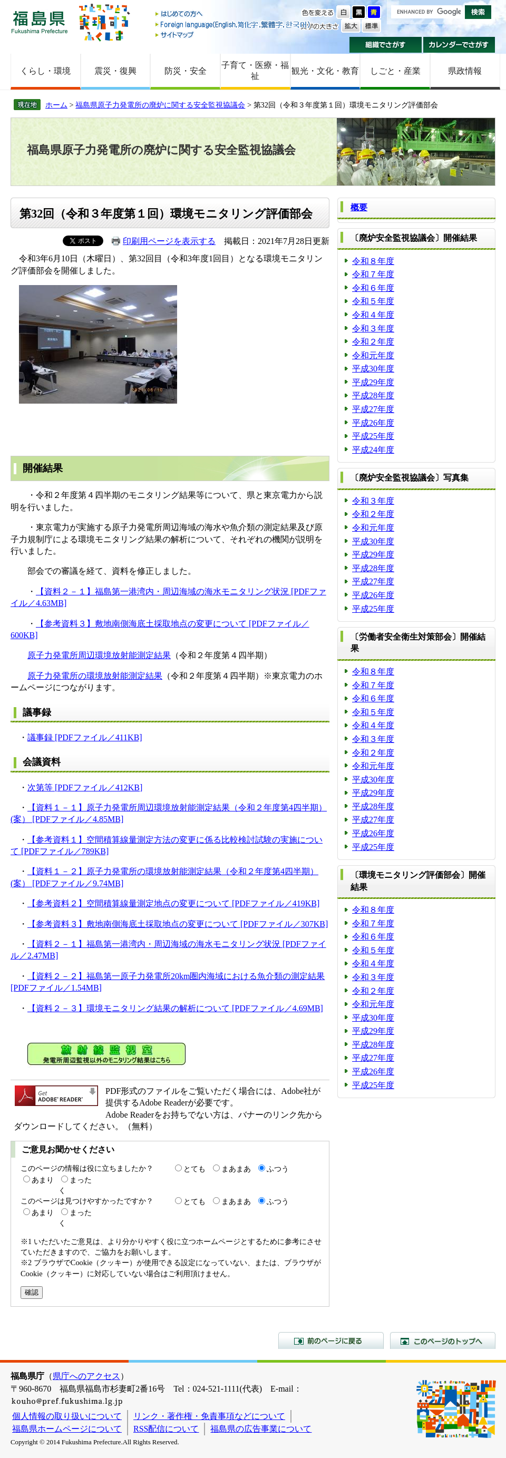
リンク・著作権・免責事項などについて (209, 1416)
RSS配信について (166, 1428)
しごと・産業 (395, 70)
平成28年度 (373, 395)
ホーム (56, 105)
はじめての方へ (233, 14)
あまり (43, 1180)
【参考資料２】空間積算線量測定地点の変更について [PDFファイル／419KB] (173, 903)
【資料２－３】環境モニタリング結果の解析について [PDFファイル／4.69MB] (175, 1008)
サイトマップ (233, 35)
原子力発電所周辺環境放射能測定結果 (99, 655)
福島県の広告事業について (261, 1428)
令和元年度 (373, 355)
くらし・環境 (45, 70)
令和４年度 (373, 314)
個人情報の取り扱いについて (67, 1416)
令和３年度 (373, 328)
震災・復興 (115, 70)
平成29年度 (373, 382)
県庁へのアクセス (86, 1376)
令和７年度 (373, 274)
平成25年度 (373, 436)
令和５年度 (373, 301)
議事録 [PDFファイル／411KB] (84, 737)
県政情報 (465, 70)
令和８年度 (373, 261)
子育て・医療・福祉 (255, 71)
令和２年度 (373, 341)
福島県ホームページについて (67, 1428)
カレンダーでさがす (459, 45)
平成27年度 (373, 409)
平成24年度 (373, 449)
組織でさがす (385, 45)
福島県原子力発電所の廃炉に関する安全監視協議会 (160, 105)
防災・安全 (185, 70)
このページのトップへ (442, 1340)
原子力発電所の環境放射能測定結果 (94, 675)
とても (194, 1169)
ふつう (278, 1169)
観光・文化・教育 (325, 70)
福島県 (40, 21)
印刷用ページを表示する (169, 241)
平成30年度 (373, 368)
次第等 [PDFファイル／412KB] (84, 787)
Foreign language (233, 24)
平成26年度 (373, 422)
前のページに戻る (331, 1340)
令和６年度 (373, 287)
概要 (359, 207)
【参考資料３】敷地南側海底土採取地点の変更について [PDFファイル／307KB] (177, 923)
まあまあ (236, 1169)
